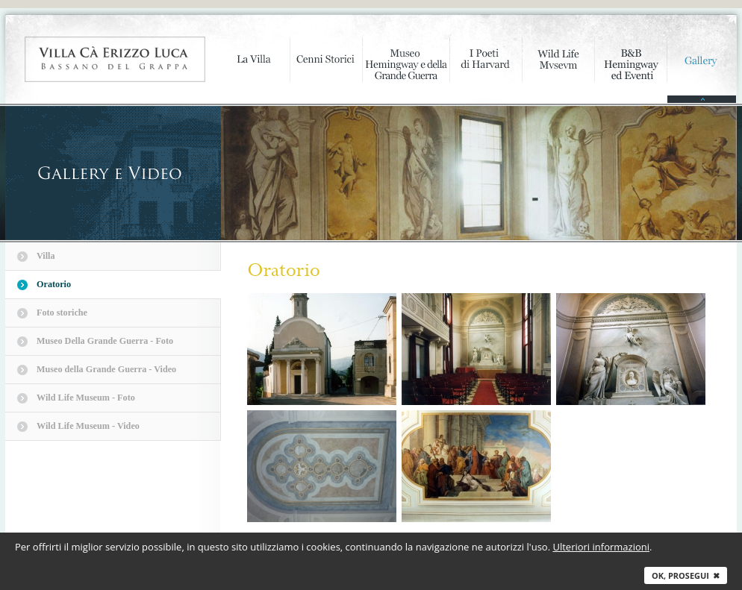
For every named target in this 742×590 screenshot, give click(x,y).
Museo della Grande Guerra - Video (106, 369)
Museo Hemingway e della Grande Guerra (405, 70)
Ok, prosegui (686, 575)
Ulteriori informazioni (600, 546)
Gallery (701, 70)
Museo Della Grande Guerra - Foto (105, 341)
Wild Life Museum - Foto (86, 397)
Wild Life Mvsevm (558, 70)
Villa (46, 256)
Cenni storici (326, 70)
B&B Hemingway (630, 70)
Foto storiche (62, 312)
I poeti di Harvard (485, 70)
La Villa (253, 70)
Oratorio (54, 284)
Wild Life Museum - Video (88, 426)
